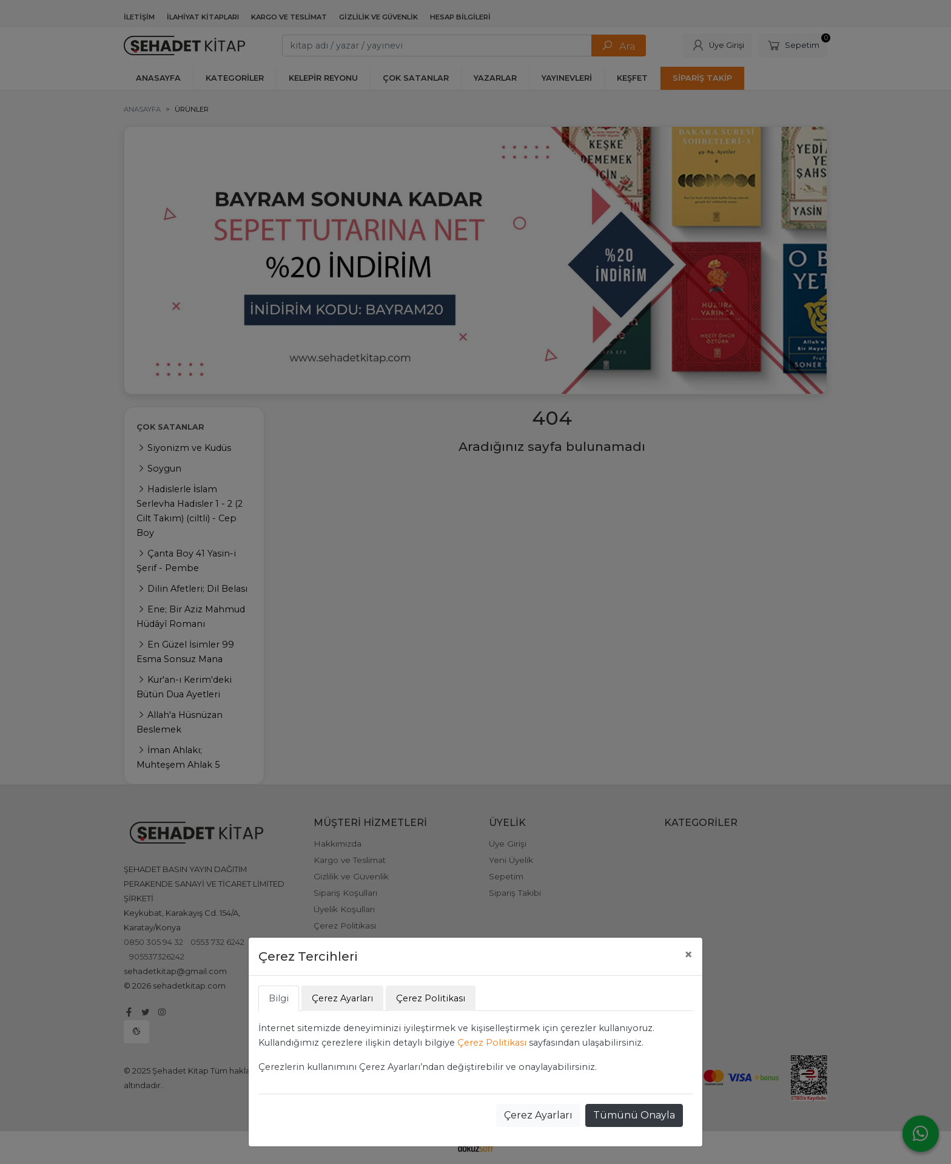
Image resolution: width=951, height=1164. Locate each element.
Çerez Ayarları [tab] (342, 998)
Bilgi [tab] (279, 998)
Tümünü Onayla (634, 1115)
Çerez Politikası (491, 1042)
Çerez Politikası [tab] (430, 998)
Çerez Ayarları (538, 1115)
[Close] (688, 955)
